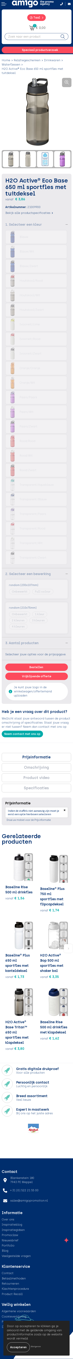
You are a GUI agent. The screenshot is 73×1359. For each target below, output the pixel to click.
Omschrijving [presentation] (36, 767)
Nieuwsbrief (10, 1240)
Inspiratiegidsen (13, 1230)
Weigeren (36, 1346)
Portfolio (8, 1245)
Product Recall (12, 1294)
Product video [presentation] (36, 777)
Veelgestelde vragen (16, 1256)
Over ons (8, 1219)
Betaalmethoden (14, 1278)
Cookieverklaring (14, 1316)
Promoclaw (10, 1235)
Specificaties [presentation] (36, 788)
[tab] (36, 757)
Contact (8, 1273)
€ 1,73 (14, 977)
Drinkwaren (52, 60)
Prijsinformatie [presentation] (36, 757)
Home (6, 60)
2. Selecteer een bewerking (28, 574)
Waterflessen (11, 64)
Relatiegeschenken (27, 60)
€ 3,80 (14, 1049)
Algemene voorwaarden (19, 1311)
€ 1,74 (49, 910)
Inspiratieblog (12, 1224)
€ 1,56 (15, 898)
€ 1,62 (49, 1038)
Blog (5, 1250)
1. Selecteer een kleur (23, 224)
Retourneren (10, 1283)
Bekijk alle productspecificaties (29, 213)
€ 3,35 (49, 977)
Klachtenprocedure (15, 1288)
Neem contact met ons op (22, 734)
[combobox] (31, 36)
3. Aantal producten (22, 643)
